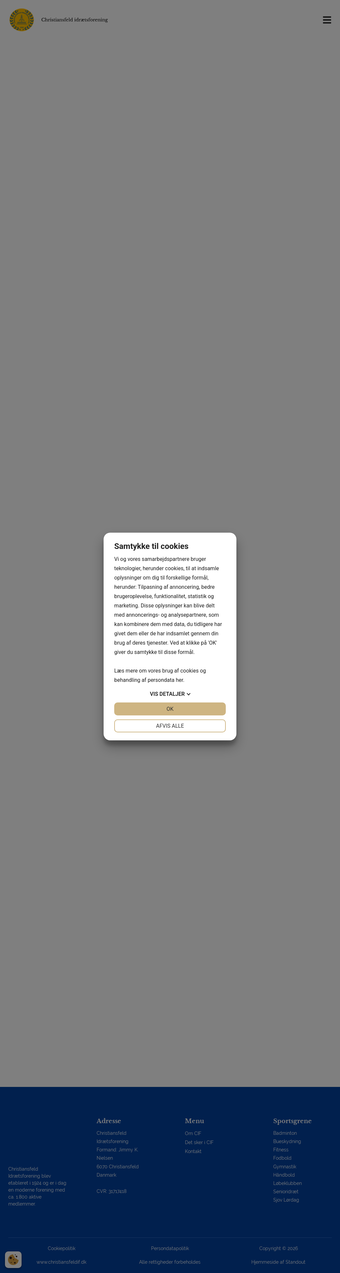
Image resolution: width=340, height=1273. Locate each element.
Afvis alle (170, 726)
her (179, 680)
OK (169, 709)
